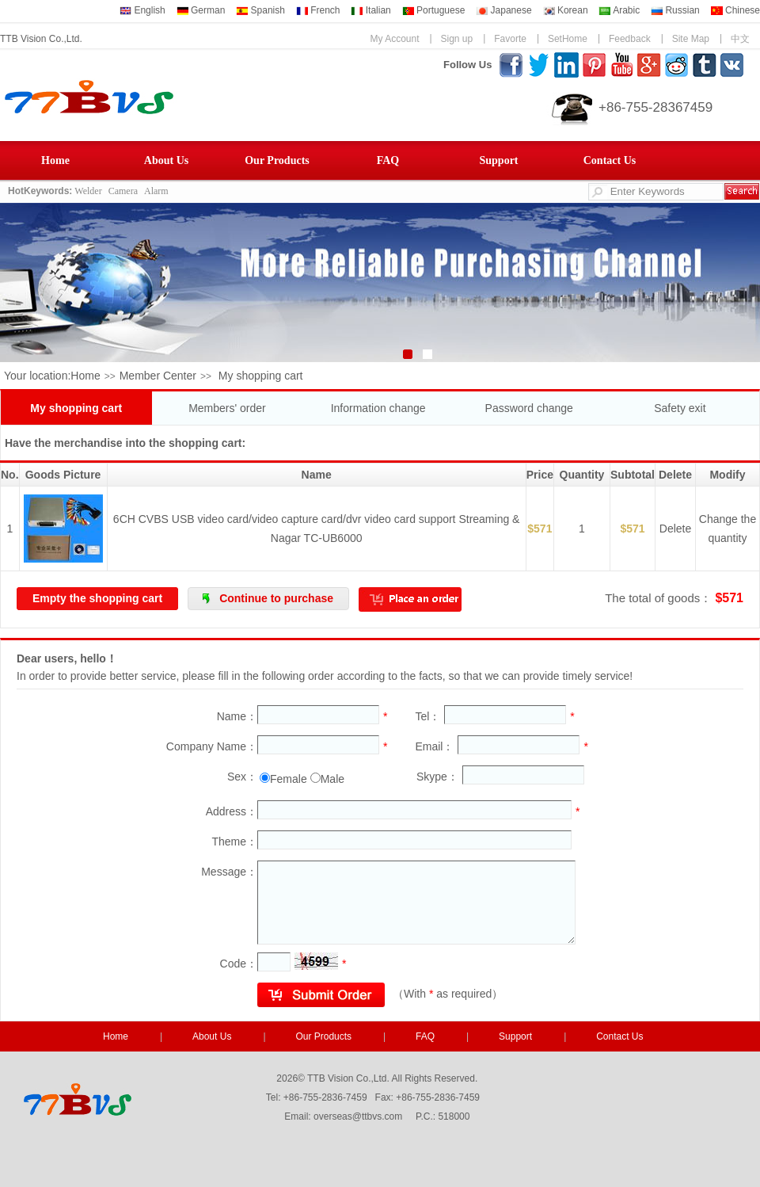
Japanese (503, 10)
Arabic (619, 10)
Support (498, 160)
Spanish (260, 10)
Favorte (510, 38)
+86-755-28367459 (655, 107)
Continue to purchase (276, 598)
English (142, 10)
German (201, 10)
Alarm (156, 191)
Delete (675, 528)
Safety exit (679, 408)
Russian (675, 10)
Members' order (227, 408)
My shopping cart (76, 408)
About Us (166, 160)
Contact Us (609, 160)
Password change (529, 408)
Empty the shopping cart (97, 598)
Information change (378, 408)
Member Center (158, 375)
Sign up (457, 38)
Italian (370, 10)
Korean (565, 10)
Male (332, 779)
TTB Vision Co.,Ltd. (41, 38)
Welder (87, 191)
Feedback (630, 38)
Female (288, 779)
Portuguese (434, 10)
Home (55, 160)
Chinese (735, 10)
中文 (740, 38)
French (318, 10)
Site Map (690, 38)
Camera (123, 191)
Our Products (277, 160)
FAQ (388, 160)
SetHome (567, 38)
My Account (394, 38)
